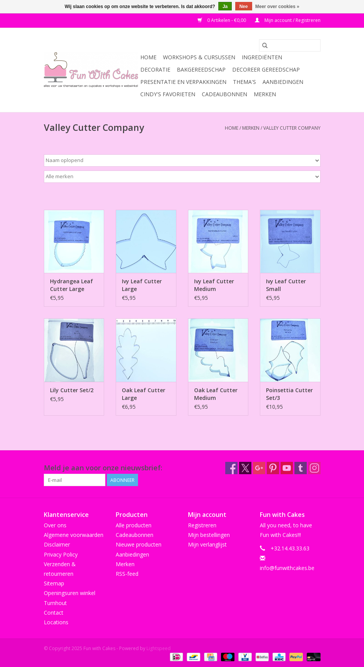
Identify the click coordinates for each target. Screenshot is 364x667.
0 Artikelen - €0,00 (222, 20)
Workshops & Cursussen (199, 57)
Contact (53, 612)
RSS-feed (127, 573)
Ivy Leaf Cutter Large (142, 285)
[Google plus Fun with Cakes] (259, 468)
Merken (265, 94)
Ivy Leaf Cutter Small (286, 285)
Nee (243, 6)
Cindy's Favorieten (167, 94)
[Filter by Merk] (182, 177)
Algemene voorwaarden (73, 534)
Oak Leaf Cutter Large (143, 393)
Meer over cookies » (277, 6)
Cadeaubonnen (224, 94)
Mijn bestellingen (209, 534)
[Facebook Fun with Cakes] (231, 468)
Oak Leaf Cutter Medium (216, 393)
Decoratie (155, 69)
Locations (56, 622)
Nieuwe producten (138, 544)
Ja (225, 6)
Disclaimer (57, 544)
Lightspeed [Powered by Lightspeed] (158, 648)
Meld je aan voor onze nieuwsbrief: (103, 468)
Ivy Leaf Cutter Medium (214, 285)
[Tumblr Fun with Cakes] (300, 468)
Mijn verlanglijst (207, 544)
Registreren (202, 525)
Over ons (55, 525)
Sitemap (54, 583)
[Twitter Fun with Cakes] (245, 468)
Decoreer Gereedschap (266, 69)
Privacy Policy (61, 554)
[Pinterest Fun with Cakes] (273, 468)
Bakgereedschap (201, 69)
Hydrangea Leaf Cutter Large (71, 285)
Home (148, 57)
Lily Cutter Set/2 (71, 390)
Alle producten (133, 525)
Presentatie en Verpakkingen (183, 81)
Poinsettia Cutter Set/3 (289, 393)
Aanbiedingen (283, 81)
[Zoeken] (290, 45)
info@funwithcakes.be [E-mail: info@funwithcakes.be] (287, 568)
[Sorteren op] (182, 160)
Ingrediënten (262, 57)
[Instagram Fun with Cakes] (314, 468)
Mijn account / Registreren (288, 20)
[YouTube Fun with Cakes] (287, 468)
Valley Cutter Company (292, 128)
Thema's (244, 81)
